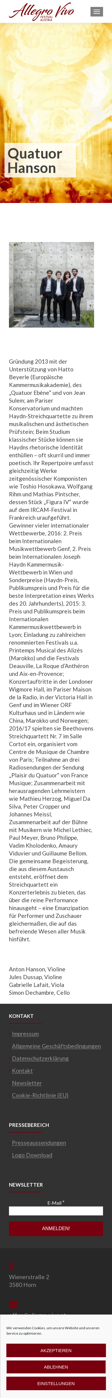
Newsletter (27, 1082)
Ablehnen (56, 1366)
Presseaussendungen (39, 1142)
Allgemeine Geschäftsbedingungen (56, 1045)
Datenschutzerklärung (40, 1058)
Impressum (25, 1033)
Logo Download (32, 1154)
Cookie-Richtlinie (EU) (40, 1095)
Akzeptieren (55, 1350)
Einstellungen (56, 1383)
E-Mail (56, 1202)
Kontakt (22, 1070)
